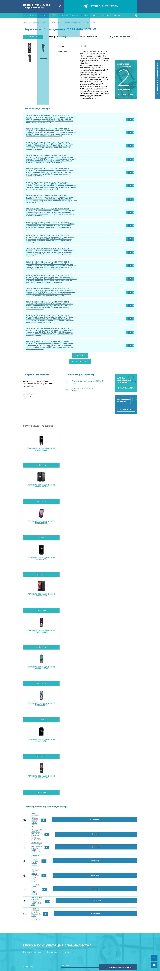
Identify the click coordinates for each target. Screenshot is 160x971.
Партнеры (51, 917)
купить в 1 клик (80, 341)
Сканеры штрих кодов (55, 928)
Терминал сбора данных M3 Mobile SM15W (41, 465)
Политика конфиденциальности (125, 943)
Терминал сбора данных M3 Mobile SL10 (41, 574)
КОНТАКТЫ (80, 932)
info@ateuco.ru (130, 926)
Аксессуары (52, 936)
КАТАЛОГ (52, 922)
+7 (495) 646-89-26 (128, 921)
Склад (50, 952)
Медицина (51, 957)
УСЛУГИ (79, 914)
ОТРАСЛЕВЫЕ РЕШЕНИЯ (58, 946)
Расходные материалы (55, 933)
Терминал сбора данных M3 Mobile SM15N (41, 501)
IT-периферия (53, 941)
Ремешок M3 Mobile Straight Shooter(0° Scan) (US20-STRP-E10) (58, 843)
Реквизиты (79, 935)
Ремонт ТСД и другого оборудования (88, 917)
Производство (53, 960)
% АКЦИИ (79, 940)
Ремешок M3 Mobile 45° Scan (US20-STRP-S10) (51, 815)
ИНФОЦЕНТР (81, 927)
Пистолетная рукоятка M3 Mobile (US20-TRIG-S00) (53, 836)
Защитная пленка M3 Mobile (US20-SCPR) (49, 829)
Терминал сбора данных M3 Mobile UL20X (41, 611)
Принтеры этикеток (54, 931)
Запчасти (51, 939)
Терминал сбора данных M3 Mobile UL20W (41, 647)
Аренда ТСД (79, 920)
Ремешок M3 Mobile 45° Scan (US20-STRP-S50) (51, 822)
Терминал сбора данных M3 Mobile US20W (41, 756)
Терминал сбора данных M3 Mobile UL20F (41, 683)
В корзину (80, 335)
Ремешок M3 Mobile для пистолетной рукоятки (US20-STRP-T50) (59, 801)
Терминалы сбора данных (56, 925)
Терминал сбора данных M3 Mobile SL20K (41, 429)
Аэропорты (52, 963)
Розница (51, 949)
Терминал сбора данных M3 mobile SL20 (41, 538)
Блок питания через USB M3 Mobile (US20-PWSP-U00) (54, 795)
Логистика (51, 955)
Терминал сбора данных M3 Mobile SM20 (41, 720)
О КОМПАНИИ (54, 914)
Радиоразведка (81, 923)
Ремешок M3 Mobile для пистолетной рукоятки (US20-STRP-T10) (59, 808)
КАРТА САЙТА (81, 945)
